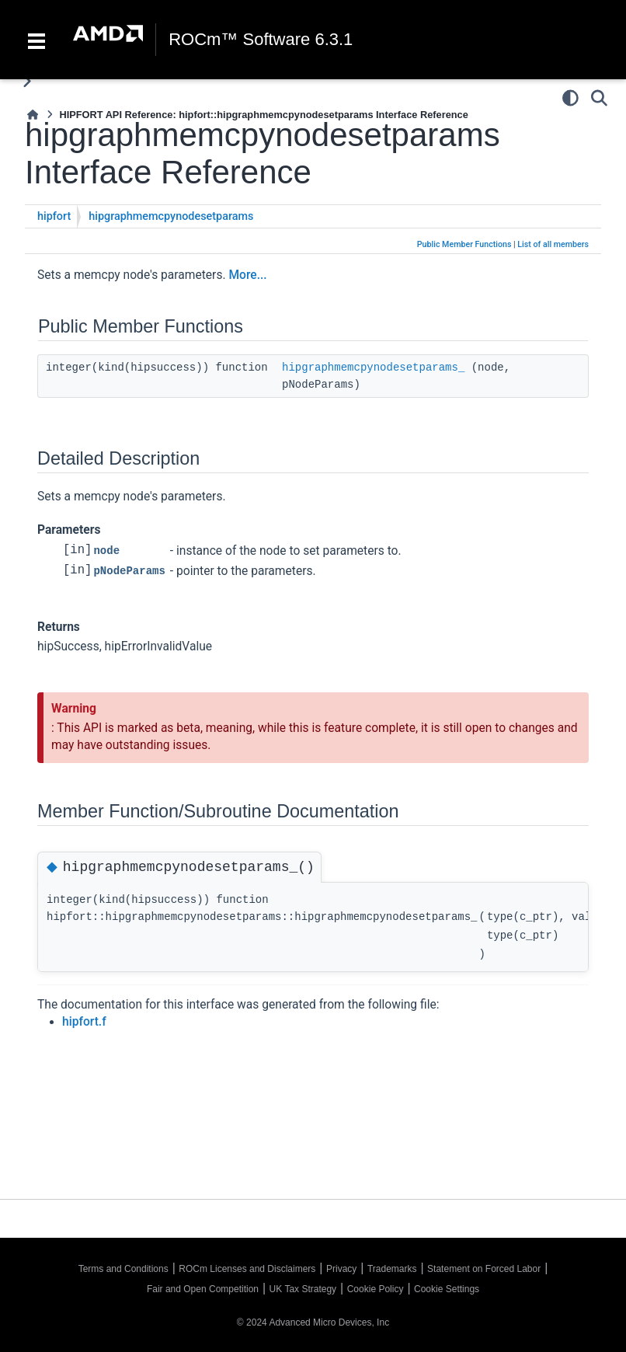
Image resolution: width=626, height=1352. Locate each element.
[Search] (599, 98)
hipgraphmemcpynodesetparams (171, 216)
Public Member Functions (464, 244)
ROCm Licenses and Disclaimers (247, 1268)
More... (247, 275)
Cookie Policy (375, 1289)
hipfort (54, 216)
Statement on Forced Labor (484, 1268)
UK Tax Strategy (303, 1289)
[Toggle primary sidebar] (26, 81)
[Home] (32, 114)
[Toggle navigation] (36, 39)
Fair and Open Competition (203, 1289)
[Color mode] (570, 98)
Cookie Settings (446, 1289)
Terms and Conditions (123, 1268)
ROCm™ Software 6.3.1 (261, 39)
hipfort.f (84, 1021)
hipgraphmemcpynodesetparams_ (373, 367)
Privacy (341, 1268)
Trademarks (392, 1268)
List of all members (553, 244)
